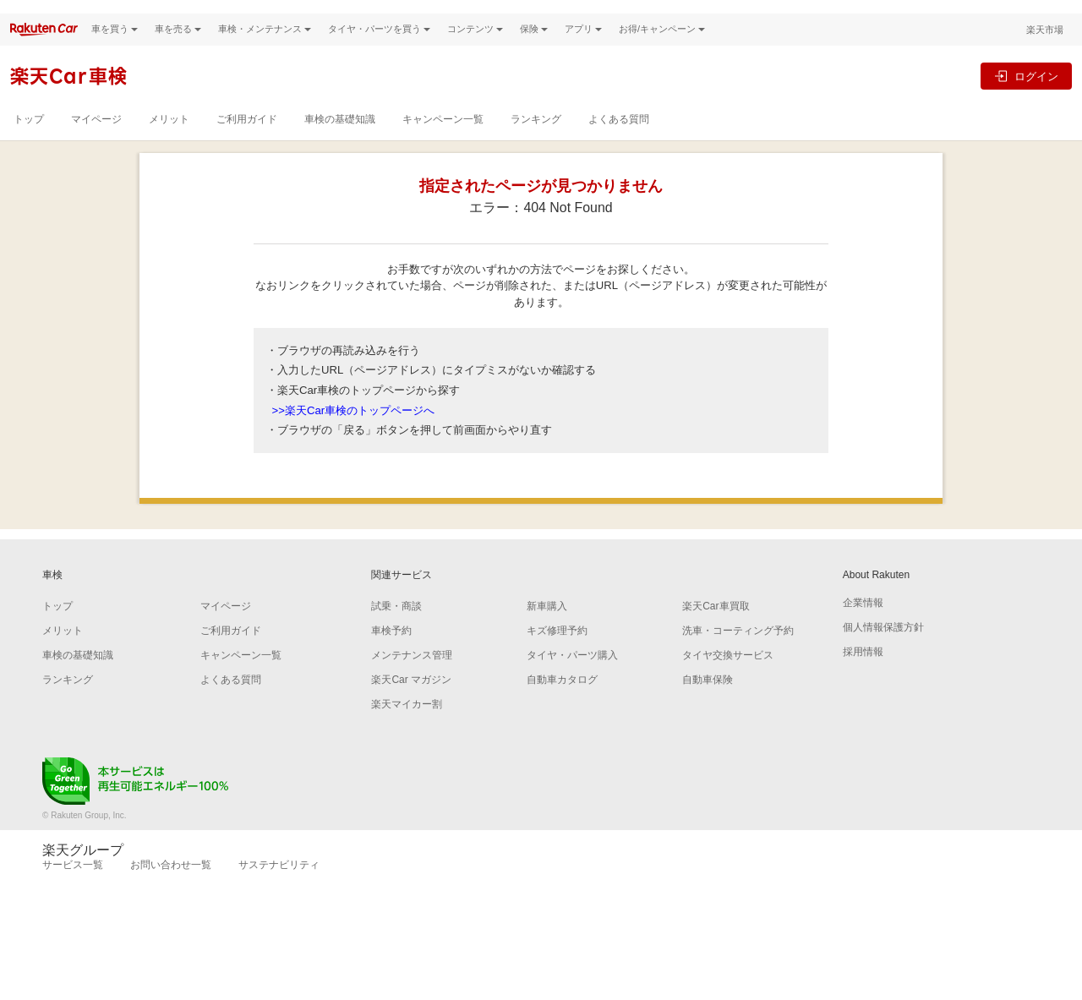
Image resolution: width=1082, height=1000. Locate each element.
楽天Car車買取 (715, 631)
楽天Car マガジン (411, 704)
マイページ (96, 143)
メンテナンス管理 (411, 680)
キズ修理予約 (557, 655)
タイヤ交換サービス (727, 680)
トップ (29, 143)
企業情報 (863, 627)
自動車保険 (707, 704)
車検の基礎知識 (339, 143)
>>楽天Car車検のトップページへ (353, 434)
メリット (169, 143)
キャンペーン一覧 (443, 143)
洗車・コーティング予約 (738, 655)
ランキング (536, 143)
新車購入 (547, 631)
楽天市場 (1044, 53)
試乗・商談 (396, 631)
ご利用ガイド (246, 143)
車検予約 (391, 655)
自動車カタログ (562, 704)
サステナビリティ (279, 889)
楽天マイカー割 (406, 729)
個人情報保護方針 (883, 652)
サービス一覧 (72, 889)
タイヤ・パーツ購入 (572, 680)
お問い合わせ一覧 (170, 889)
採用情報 (863, 676)
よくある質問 (618, 143)
